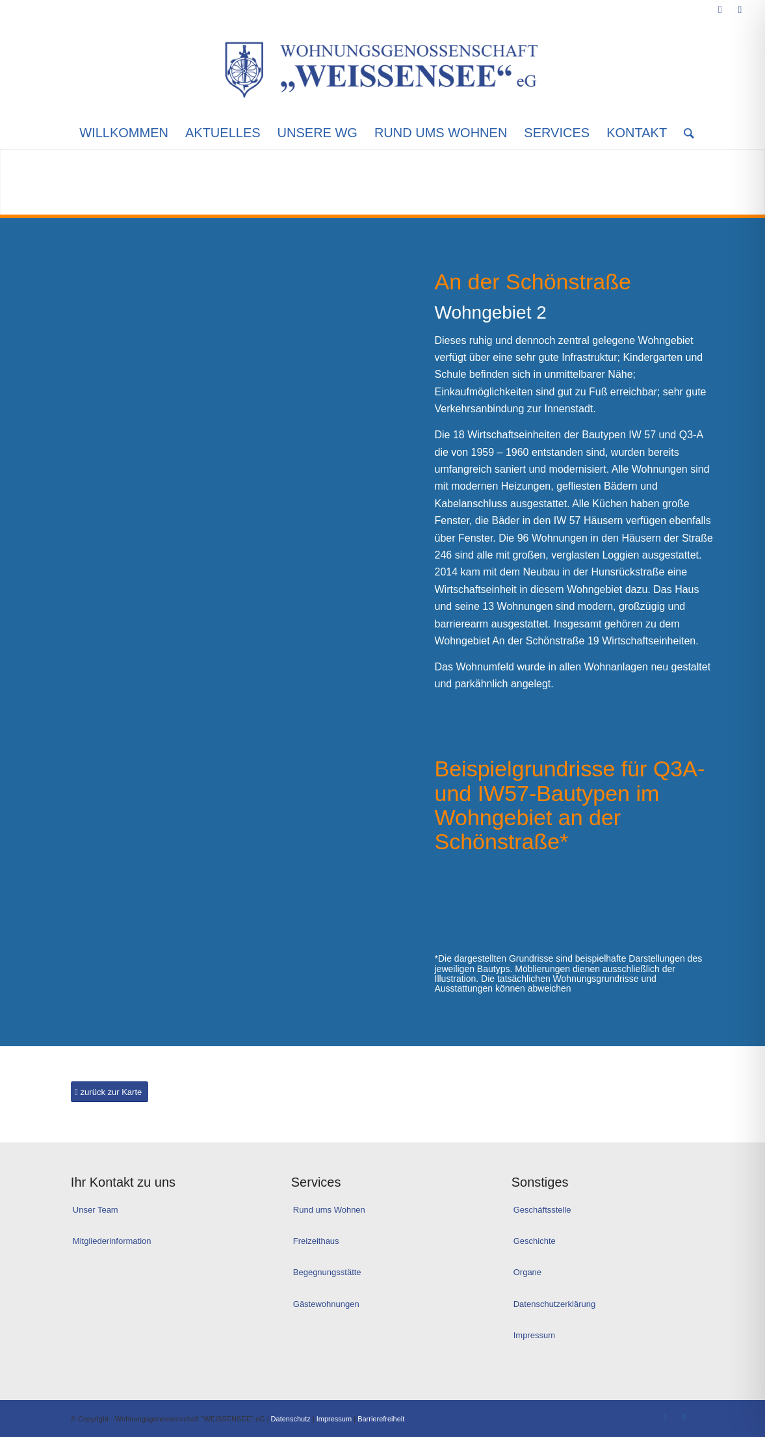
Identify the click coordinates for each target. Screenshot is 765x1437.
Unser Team (95, 1210)
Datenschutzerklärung (554, 1304)
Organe (527, 1272)
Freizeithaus (316, 1241)
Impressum (534, 1335)
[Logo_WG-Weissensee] (382, 67)
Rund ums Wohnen (329, 1210)
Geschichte (534, 1241)
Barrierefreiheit (380, 1419)
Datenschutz (291, 1419)
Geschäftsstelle (542, 1210)
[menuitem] (124, 132)
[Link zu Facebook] (719, 10)
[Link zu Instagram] (739, 10)
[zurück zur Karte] (109, 1092)
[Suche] (684, 132)
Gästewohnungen (326, 1304)
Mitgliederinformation (112, 1241)
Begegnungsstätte (327, 1272)
